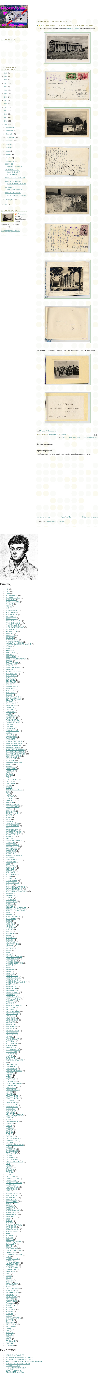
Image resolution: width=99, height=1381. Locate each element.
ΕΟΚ (7, 777)
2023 (6, 80)
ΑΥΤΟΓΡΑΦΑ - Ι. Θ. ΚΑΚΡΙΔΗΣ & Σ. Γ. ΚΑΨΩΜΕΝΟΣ (12, 172)
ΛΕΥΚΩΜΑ (10, 927)
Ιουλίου (8, 144)
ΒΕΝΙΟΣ (9, 684)
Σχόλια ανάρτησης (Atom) (55, 521)
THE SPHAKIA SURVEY (16, 1368)
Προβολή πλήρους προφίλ (10, 231)
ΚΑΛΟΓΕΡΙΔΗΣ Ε (13, 834)
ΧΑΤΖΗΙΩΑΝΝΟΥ (13, 1210)
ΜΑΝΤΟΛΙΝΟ (11, 988)
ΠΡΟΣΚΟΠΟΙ (11, 1102)
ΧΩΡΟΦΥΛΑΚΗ (12, 1231)
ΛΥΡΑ (8, 952)
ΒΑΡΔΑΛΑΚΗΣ (12, 663)
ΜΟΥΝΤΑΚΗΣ (11, 1026)
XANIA (8, 1339)
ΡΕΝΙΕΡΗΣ (10, 1113)
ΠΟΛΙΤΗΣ (10, 1094)
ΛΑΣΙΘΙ (9, 921)
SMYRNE (10, 1320)
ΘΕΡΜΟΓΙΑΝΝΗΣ (13, 805)
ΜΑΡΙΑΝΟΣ (10, 995)
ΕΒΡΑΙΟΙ (9, 764)
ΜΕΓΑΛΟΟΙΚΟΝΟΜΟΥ (15, 1005)
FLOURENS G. (12, 1267)
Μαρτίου (9, 158)
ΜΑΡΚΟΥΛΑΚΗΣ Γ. (13, 997)
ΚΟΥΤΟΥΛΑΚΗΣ (12, 883)
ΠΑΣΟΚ (9, 1075)
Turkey (8, 1328)
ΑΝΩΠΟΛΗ (10, 636)
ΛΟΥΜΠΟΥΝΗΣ (12, 944)
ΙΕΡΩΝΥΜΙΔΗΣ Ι (12, 813)
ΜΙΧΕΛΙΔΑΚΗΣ (12, 1020)
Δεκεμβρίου (10, 127)
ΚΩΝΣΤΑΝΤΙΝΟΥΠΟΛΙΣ (15, 910)
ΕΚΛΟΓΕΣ (10, 771)
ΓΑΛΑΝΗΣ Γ (11, 712)
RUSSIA (9, 1307)
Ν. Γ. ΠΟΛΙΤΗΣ (12, 1043)
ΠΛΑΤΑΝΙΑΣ (11, 1088)
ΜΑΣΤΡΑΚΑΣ (11, 1001)
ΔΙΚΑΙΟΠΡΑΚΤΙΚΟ (13, 756)
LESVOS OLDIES (13, 1366)
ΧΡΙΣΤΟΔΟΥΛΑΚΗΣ (14, 1225)
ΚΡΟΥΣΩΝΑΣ (11, 902)
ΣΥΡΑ (8, 1164)
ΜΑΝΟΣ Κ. (10, 973)
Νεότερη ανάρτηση (43, 517)
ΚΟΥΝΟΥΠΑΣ (11, 881)
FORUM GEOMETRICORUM (18, 1364)
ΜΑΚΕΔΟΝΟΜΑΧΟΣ (14, 963)
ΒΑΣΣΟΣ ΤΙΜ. (11, 674)
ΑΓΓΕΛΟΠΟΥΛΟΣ (13, 598)
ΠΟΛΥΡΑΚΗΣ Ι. (12, 1096)
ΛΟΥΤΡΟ (9, 946)
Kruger (8, 1286)
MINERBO (10, 1295)
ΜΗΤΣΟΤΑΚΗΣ (12, 1014)
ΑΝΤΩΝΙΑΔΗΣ (11, 629)
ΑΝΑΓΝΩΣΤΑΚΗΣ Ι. (14, 621)
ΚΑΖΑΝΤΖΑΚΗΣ (12, 826)
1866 (8, 593)
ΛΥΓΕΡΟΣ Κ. (11, 948)
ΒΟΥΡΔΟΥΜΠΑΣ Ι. (13, 699)
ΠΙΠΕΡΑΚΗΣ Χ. (12, 1085)
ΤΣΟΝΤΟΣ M (11, 1185)
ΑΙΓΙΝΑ (8, 606)
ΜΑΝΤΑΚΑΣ (11, 984)
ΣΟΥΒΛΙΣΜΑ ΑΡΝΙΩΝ (15, 1145)
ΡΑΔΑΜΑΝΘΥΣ (12, 1107)
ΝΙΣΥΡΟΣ (10, 1056)
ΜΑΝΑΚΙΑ (10, 969)
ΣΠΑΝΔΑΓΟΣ (11, 1149)
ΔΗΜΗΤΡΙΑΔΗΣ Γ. (13, 747)
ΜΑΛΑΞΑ (9, 967)
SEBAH (9, 1316)
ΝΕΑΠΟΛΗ (10, 1045)
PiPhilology (10, 1299)
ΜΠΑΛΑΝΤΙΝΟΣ (12, 1031)
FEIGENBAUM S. (13, 1263)
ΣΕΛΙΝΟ (9, 1128)
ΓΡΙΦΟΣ (9, 733)
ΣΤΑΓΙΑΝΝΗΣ (11, 1153)
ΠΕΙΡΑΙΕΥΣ (10, 1079)
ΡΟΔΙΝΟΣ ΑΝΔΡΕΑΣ (14, 1115)
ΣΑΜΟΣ (9, 1126)
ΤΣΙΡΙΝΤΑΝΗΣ (12, 1180)
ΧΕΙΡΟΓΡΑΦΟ (11, 1216)
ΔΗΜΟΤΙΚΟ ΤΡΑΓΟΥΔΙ (15, 750)
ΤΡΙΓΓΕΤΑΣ (10, 1176)
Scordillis (9, 1311)
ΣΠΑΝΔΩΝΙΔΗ (12, 1151)
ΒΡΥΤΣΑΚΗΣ (11, 703)
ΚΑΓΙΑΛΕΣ (10, 821)
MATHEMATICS (12, 1292)
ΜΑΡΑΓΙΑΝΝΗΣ (12, 992)
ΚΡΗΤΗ (9, 885)
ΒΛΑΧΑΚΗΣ (10, 693)
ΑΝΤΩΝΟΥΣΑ (11, 631)
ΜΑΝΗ (8, 971)
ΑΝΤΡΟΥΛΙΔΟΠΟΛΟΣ (15, 627)
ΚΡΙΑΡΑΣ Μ (10, 895)
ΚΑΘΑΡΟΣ (10, 828)
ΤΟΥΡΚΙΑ (10, 1172)
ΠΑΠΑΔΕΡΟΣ (11, 1069)
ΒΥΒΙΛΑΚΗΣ (11, 705)
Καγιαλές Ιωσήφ (12, 824)
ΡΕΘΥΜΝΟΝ (11, 1111)
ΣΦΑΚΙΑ (9, 1168)
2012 (6, 117)
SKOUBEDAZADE (13, 1318)
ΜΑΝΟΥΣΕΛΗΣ (12, 980)
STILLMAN (10, 1326)
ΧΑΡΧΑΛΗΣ (10, 1208)
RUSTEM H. (11, 1309)
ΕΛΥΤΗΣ (9, 775)
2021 (6, 87)
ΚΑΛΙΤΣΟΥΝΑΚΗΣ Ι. (14, 832)
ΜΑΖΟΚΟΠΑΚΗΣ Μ (14, 957)
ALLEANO (10, 1235)
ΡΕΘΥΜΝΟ (10, 1109)
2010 (6, 124)
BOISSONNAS (12, 1248)
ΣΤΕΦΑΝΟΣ (11, 1157)
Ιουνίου (8, 147)
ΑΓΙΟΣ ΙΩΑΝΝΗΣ (13, 602)
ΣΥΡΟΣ (9, 1166)
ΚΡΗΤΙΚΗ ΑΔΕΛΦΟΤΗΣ (15, 887)
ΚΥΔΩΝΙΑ (10, 904)
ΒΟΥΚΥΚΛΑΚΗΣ (12, 697)
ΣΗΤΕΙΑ (9, 1134)
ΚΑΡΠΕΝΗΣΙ (11, 853)
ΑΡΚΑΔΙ (9, 646)
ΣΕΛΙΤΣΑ (9, 1130)
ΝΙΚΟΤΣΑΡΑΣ (11, 1052)
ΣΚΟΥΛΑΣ (10, 1136)
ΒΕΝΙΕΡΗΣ (10, 680)
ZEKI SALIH (11, 1341)
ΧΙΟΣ (8, 1219)
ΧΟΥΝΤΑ (9, 1223)
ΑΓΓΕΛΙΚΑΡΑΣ (12, 595)
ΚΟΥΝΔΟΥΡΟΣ (12, 878)
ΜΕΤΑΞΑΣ (10, 1009)
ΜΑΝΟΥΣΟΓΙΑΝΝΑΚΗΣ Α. (16, 982)
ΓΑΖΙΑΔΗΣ (10, 709)
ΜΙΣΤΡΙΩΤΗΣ (11, 1018)
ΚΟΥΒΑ (9, 876)
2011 (6, 121)
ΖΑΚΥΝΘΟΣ (11, 783)
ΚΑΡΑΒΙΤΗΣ (11, 843)
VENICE (9, 1335)
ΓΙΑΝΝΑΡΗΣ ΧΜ (12, 720)
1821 (8, 591)
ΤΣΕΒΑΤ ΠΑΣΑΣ (12, 1178)
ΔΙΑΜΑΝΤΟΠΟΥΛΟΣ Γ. (15, 752)
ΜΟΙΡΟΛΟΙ (10, 1022)
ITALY (8, 1273)
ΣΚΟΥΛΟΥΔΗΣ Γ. (13, 1138)
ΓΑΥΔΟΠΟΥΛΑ (12, 716)
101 (7, 589)
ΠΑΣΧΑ (9, 1077)
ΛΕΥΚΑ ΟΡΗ (11, 925)
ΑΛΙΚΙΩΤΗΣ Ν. (12, 614)
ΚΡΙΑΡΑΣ (9, 893)
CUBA (8, 1257)
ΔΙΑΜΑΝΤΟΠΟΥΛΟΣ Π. (15, 754)
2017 (6, 100)
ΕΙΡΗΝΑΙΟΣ (11, 766)
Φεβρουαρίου (10, 161)
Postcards (10, 1303)
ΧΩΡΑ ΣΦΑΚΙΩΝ (12, 1229)
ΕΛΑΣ (8, 773)
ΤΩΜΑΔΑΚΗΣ (11, 1189)
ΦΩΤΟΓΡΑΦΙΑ (12, 1202)
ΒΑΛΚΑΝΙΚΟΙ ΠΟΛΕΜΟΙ (16, 659)
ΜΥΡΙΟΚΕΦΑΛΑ (12, 1039)
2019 (6, 93)
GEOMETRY (11, 1269)
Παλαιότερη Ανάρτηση (90, 517)
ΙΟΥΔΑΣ (9, 815)
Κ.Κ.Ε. (8, 819)
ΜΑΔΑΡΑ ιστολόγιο (13, 1370)
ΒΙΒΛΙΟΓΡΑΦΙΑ (12, 686)
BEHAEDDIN (11, 1244)
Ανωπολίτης (22, 214)
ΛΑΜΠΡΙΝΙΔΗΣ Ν (13, 916)
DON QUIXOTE (12, 1259)
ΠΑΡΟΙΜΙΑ (10, 1073)
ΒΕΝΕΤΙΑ (10, 678)
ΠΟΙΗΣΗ (9, 1092)
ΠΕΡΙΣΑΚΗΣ (11, 1081)
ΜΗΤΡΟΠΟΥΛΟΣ (13, 1012)
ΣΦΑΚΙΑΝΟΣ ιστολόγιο (15, 1372)
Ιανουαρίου (10, 200)
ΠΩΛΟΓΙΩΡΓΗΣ (12, 1104)
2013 (6, 114)
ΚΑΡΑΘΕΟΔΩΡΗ (13, 847)
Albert (8, 1233)
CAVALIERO (11, 1252)
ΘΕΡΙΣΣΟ (10, 802)
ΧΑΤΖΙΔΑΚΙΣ (11, 1212)
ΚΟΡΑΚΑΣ (10, 870)
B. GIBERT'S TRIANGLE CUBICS (19, 1359)
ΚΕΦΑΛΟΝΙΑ (11, 862)
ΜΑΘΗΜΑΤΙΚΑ (12, 959)
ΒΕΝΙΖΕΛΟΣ (11, 682)
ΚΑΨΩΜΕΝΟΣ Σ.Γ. (91, 437)
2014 (6, 111)
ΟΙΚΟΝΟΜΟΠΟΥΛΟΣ (14, 1060)
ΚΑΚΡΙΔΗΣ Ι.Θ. (78, 437)
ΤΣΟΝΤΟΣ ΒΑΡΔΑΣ (14, 1183)
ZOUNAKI (10, 1345)
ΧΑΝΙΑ (8, 1204)
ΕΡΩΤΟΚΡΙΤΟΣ (12, 779)
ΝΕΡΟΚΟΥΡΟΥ (12, 1047)
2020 (6, 90)
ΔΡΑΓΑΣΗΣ (10, 760)
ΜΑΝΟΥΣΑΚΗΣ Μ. (13, 978)
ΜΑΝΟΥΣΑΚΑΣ (12, 976)
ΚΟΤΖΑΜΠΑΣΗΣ (12, 874)
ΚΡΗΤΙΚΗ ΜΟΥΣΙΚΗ (14, 889)
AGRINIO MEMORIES (15, 1355)
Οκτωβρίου (10, 134)
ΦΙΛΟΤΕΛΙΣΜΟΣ (13, 1195)
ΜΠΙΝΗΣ (9, 1037)
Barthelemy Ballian (13, 1242)
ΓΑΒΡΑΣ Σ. (10, 707)
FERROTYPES (12, 1265)
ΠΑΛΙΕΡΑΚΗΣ (11, 1064)
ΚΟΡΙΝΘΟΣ (10, 872)
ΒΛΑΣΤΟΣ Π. (11, 690)
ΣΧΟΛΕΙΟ (10, 1170)
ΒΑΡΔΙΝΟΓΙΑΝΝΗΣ (14, 667)
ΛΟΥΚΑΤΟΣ (10, 942)
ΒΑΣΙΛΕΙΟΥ (10, 669)
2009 (6, 204)
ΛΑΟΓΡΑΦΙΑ (11, 919)
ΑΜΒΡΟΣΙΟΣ (11, 619)
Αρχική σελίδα (66, 517)
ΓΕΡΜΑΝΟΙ (10, 718)
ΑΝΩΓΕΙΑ (10, 633)
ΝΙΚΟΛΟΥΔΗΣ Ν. (13, 1050)
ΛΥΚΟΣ (9, 950)
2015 (6, 107)
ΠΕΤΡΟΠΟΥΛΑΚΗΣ (14, 1083)
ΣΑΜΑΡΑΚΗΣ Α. (12, 1121)
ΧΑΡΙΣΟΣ (10, 1206)
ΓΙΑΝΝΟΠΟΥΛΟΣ (13, 722)
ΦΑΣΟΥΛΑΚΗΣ (12, 1193)
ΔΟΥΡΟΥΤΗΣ (11, 758)
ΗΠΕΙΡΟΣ (10, 796)
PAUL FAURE (11, 1297)
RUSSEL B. (10, 1305)
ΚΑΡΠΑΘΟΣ (11, 851)
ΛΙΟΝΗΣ (9, 935)
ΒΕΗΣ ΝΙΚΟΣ (11, 676)
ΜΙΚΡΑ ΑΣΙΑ (11, 1016)
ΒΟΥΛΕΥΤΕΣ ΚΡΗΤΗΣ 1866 (15, 178)
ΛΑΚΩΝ (9, 914)
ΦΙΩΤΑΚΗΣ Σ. (11, 1197)
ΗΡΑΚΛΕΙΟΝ (11, 800)
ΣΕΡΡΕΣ (9, 1132)
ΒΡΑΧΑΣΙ (9, 701)
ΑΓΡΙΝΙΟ (9, 604)
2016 (6, 104)
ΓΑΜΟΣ (9, 714)
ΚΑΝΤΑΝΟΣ (11, 838)
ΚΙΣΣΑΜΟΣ (10, 866)
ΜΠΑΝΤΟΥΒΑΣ (12, 1033)
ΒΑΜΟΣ (9, 661)
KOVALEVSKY (12, 1284)
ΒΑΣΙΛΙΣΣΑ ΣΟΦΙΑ (13, 671)
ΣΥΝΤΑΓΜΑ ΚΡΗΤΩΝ (14, 1161)
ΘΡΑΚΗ (9, 809)
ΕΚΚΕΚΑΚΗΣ (11, 769)
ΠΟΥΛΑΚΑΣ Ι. (11, 1100)
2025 (6, 73)
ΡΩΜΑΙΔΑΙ (10, 1117)
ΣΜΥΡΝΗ (9, 1142)
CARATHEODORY (13, 1250)
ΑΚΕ (7, 608)
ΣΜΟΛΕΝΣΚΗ (11, 1140)
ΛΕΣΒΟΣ (9, 923)
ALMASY (9, 1238)
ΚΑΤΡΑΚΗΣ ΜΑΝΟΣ (14, 855)
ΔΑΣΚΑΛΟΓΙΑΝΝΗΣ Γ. (15, 743)
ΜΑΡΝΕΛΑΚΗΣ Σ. (13, 999)
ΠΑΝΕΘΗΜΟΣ (12, 1066)
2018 (6, 97)
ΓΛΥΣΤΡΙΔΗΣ (11, 728)
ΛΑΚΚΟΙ (9, 912)
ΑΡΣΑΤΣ (9, 648)
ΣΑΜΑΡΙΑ (10, 1123)
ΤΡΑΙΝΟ (9, 1174)
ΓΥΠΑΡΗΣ (10, 735)
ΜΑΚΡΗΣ (9, 965)
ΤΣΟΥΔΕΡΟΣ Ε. (12, 1187)
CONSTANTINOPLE (14, 1254)
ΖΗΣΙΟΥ (9, 788)
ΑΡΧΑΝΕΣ (10, 650)
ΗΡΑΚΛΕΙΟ (10, 798)
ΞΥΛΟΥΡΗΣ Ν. (12, 1058)
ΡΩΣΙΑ (8, 1119)
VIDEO (8, 1337)
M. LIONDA (10, 1290)
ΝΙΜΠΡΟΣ (10, 1054)
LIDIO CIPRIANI (12, 1288)
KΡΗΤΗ (9, 1282)
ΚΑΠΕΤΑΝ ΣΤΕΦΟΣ (14, 840)
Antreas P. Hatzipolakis (48, 431)
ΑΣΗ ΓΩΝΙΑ (10, 652)
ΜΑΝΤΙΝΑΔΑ (11, 986)
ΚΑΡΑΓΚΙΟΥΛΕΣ (12, 845)
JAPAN (8, 1278)
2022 (6, 83)
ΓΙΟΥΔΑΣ (9, 724)
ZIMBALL (9, 1343)
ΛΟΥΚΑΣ (9, 940)
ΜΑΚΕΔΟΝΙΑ (11, 961)
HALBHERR (11, 1271)
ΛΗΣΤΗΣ (9, 929)
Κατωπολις (10, 857)
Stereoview (10, 1322)
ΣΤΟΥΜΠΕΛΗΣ (12, 1159)
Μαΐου (8, 151)
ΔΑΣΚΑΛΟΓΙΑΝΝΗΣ (14, 741)
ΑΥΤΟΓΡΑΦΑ (67, 437)
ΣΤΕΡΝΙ (9, 1155)
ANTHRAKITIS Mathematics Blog (19, 1357)
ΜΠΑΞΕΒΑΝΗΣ (12, 1035)
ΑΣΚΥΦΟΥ (10, 655)
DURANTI (10, 1261)
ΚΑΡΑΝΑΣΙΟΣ (11, 849)
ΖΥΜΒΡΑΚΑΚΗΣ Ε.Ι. (14, 790)
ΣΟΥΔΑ (9, 1147)
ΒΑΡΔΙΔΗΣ (10, 665)
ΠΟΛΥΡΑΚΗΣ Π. (12, 1098)
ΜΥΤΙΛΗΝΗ (10, 1041)
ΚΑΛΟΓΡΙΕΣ (11, 836)
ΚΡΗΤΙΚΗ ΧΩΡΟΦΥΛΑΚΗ (16, 891)
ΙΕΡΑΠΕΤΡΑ (11, 811)
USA (7, 1330)
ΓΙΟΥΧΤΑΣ (10, 726)
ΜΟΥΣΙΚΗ (10, 1028)
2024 (6, 76)
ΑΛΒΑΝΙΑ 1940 (12, 610)
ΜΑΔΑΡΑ (9, 954)
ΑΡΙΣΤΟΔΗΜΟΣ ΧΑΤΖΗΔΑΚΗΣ (18, 644)
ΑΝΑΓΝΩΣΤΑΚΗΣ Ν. (14, 623)
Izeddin (9, 1276)
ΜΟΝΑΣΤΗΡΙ (11, 1024)
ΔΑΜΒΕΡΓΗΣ (11, 737)
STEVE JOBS (11, 1324)
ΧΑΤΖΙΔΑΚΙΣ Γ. (12, 1214)
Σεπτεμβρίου (10, 137)
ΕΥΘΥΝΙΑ (10, 781)
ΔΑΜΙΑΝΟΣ (10, 739)
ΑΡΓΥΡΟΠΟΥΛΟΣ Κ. (14, 642)
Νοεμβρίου (10, 130)
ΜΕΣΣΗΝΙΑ (10, 1007)
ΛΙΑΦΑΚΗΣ (10, 933)
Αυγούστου (10, 141)
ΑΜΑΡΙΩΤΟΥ (11, 617)
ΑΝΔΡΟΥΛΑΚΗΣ (12, 625)
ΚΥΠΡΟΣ (9, 906)
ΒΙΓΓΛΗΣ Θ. (10, 688)
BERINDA (10, 1246)
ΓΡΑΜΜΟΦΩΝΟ (12, 731)
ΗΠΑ (7, 794)
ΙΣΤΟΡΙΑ (9, 817)
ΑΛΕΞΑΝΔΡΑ (11, 612)
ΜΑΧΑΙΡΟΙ (10, 1003)
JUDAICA (10, 1280)
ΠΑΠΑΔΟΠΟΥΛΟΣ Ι (14, 1071)
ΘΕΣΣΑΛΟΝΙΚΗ (12, 807)
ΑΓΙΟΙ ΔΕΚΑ (11, 600)
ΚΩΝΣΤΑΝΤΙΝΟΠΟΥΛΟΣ (16, 908)
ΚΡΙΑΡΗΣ (10, 897)
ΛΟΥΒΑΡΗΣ (11, 938)
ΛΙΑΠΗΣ (9, 931)
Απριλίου (9, 154)
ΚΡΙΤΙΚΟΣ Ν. (11, 900)
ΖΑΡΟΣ (9, 785)
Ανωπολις (10, 638)
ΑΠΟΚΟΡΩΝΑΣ (12, 640)
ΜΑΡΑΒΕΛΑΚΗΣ (12, 990)
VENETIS (10, 1333)
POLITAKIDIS (11, 1301)
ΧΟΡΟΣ (9, 1221)
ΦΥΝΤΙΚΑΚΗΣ (11, 1200)
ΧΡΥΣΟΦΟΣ (11, 1227)
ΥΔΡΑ (8, 1191)
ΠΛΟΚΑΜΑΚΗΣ (12, 1090)
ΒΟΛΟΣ (9, 695)
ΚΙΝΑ (8, 864)
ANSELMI (10, 1240)
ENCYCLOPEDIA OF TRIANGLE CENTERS (24, 1361)
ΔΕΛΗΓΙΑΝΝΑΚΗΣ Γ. (14, 745)
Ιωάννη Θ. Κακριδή (72, 28)
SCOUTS (9, 1314)
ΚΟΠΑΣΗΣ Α (11, 868)
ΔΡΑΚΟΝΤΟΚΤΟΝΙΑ (14, 762)
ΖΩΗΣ (8, 792)
